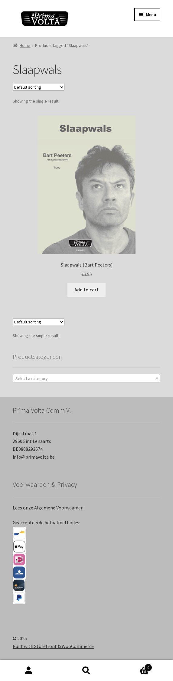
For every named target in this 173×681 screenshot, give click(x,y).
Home (25, 45)
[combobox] (86, 378)
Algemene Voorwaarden (58, 508)
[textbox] (86, 378)
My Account (29, 670)
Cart (133, 666)
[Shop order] (38, 87)
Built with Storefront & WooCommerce (53, 646)
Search (87, 670)
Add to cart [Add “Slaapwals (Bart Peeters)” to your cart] (86, 289)
